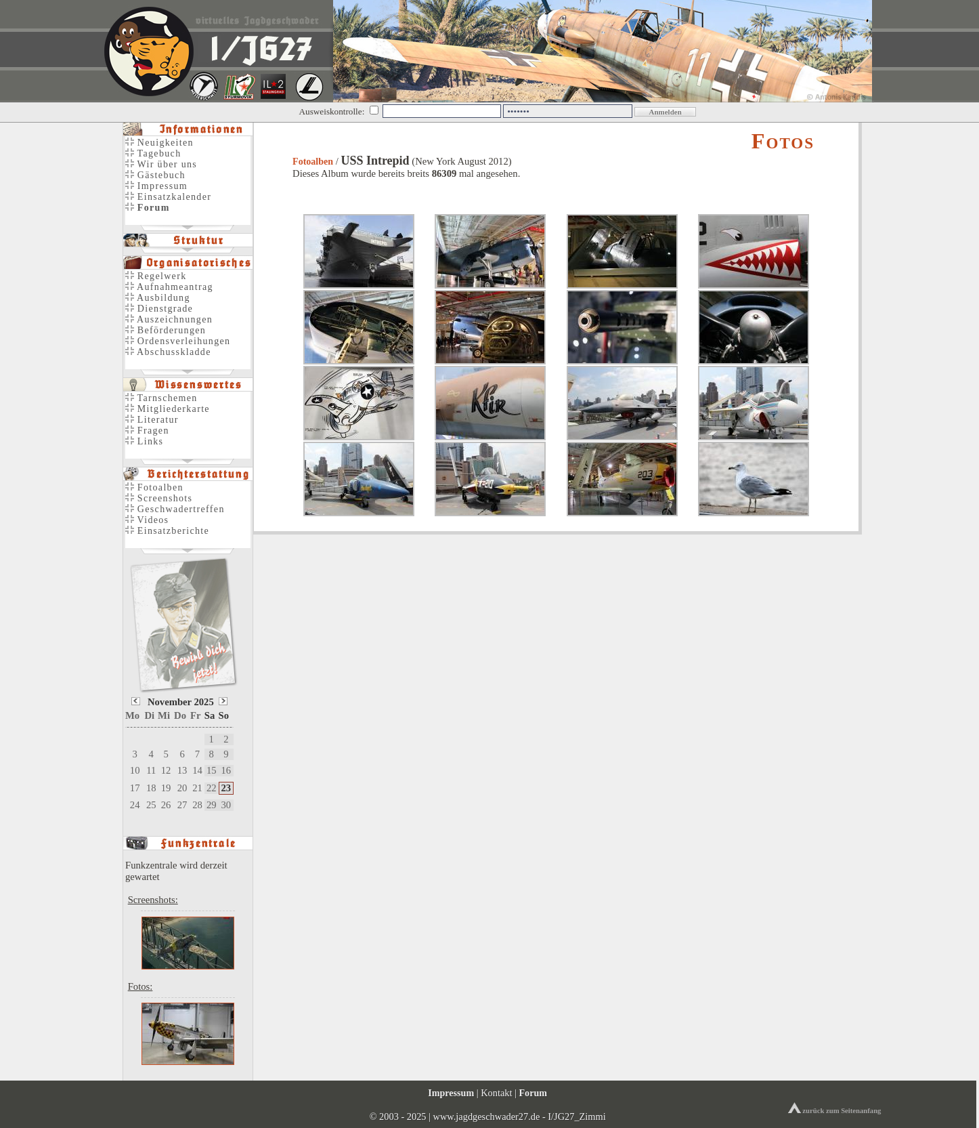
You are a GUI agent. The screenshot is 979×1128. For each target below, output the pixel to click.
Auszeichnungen (169, 319)
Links (144, 441)
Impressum (156, 186)
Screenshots (158, 498)
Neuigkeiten (159, 143)
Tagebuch (153, 153)
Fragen (147, 430)
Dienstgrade (159, 309)
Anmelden (665, 112)
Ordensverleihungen (177, 341)
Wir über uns (161, 164)
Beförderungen (165, 330)
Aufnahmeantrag (169, 287)
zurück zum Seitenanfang (835, 1110)
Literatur (152, 420)
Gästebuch (155, 175)
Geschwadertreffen (175, 509)
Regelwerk (155, 276)
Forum (533, 1092)
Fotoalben (312, 161)
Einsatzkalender (168, 197)
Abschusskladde (168, 352)
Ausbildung (157, 298)
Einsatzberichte (167, 531)
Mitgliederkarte (167, 409)
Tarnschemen (161, 398)
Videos (147, 520)
